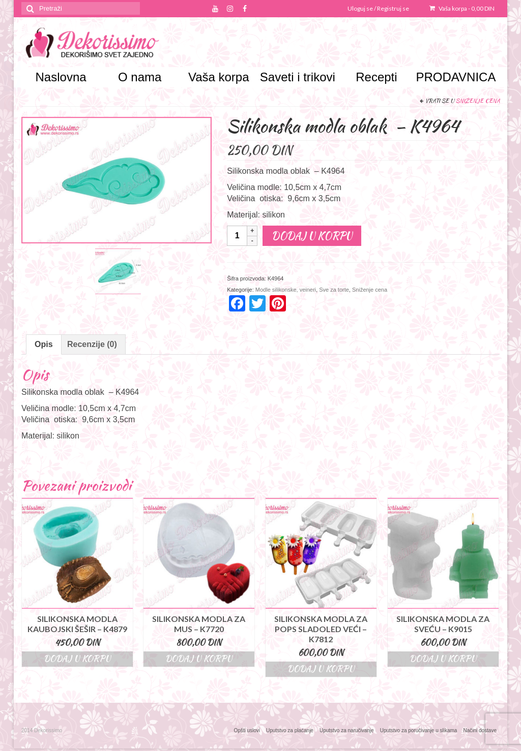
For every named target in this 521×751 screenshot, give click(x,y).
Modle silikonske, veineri (285, 290)
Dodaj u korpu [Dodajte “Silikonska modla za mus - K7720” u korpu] (199, 659)
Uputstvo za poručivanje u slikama (418, 730)
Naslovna (61, 77)
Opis (44, 344)
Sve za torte (334, 290)
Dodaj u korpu (312, 235)
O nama (139, 77)
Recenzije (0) (92, 344)
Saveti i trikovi (297, 77)
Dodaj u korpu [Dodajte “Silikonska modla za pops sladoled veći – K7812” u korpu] (321, 669)
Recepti (376, 77)
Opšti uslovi (247, 730)
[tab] (44, 344)
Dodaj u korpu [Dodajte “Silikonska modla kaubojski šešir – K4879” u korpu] (77, 659)
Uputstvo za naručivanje (347, 730)
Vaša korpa (462, 8)
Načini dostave (480, 730)
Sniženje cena (478, 101)
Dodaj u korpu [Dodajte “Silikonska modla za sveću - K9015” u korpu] (443, 659)
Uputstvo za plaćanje (289, 730)
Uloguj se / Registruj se (378, 8)
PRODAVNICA (455, 77)
